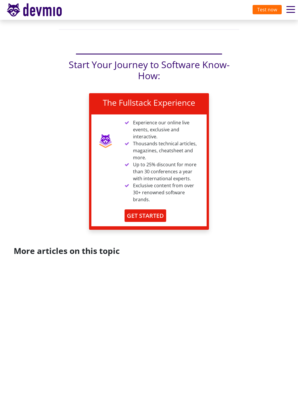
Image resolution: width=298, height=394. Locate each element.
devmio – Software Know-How (39, 10)
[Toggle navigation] (40, 10)
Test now (267, 9)
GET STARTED (145, 216)
